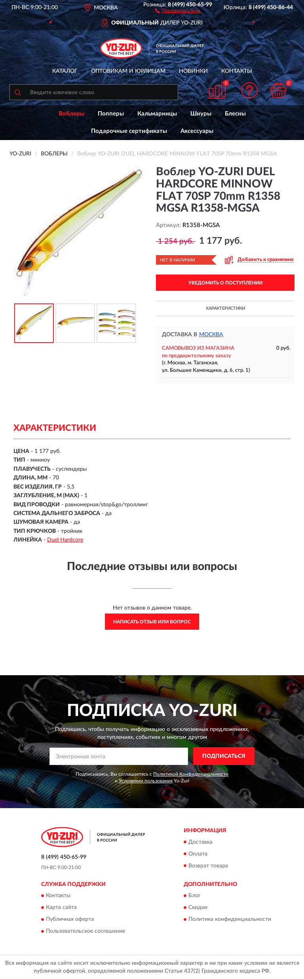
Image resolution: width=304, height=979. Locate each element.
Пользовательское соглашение (85, 931)
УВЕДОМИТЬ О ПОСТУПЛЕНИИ (225, 282)
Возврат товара (208, 866)
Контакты (236, 71)
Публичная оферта (70, 919)
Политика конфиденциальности (229, 919)
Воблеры (71, 114)
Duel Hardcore (65, 540)
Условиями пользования (146, 780)
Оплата (197, 854)
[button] (177, 10)
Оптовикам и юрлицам (128, 71)
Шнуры (200, 114)
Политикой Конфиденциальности (190, 774)
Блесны (235, 114)
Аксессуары (196, 131)
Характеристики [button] (225, 308)
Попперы (111, 114)
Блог (194, 895)
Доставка (200, 842)
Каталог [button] (65, 71)
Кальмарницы (157, 114)
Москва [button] (211, 334)
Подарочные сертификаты (129, 131)
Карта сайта (61, 907)
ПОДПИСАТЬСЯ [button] (223, 756)
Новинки (193, 71)
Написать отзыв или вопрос (152, 621)
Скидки (197, 907)
